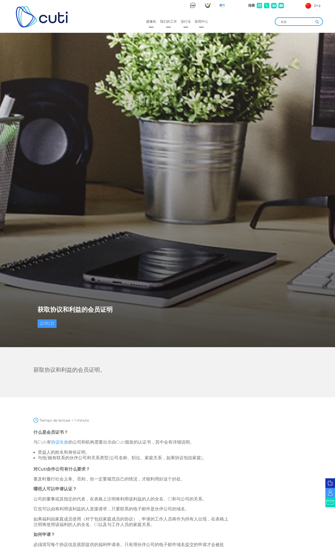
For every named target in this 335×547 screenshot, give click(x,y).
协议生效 (59, 442)
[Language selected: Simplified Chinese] (313, 5)
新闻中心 (201, 21)
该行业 (186, 21)
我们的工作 (168, 21)
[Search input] (297, 22)
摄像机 (151, 21)
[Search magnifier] (317, 22)
